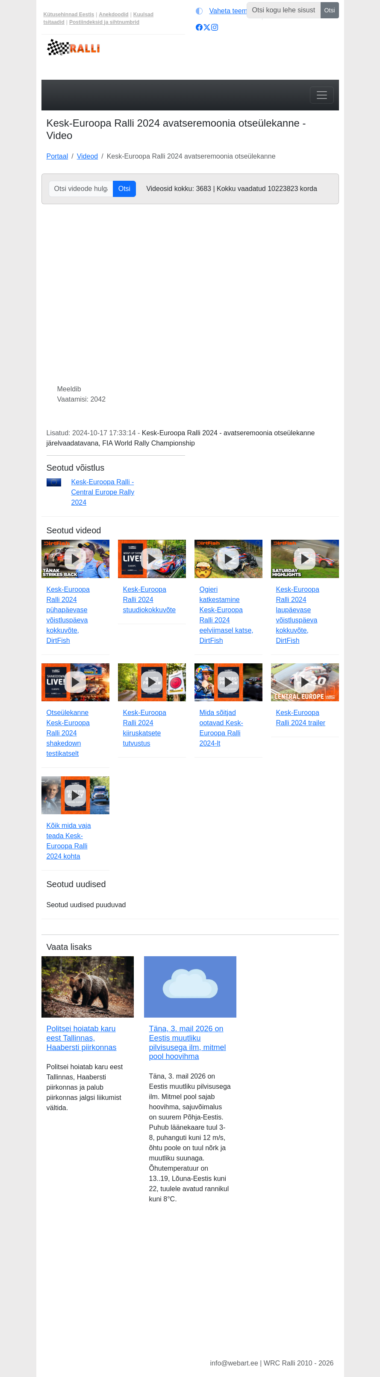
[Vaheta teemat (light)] (227, 11)
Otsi (329, 10)
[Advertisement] (190, 1288)
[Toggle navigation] (322, 95)
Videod (87, 156)
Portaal (57, 156)
